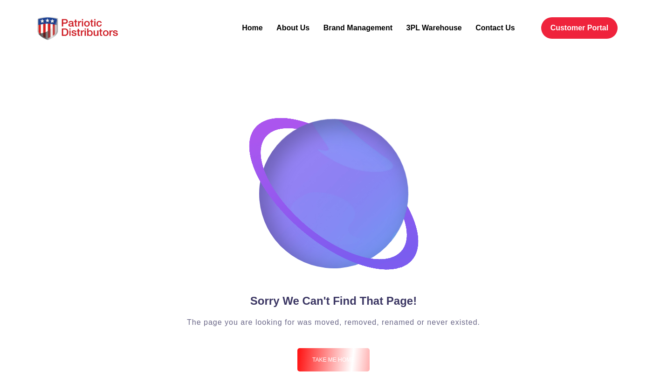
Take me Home (333, 360)
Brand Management (357, 28)
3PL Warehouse (434, 28)
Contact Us (495, 28)
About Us (292, 28)
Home (252, 28)
